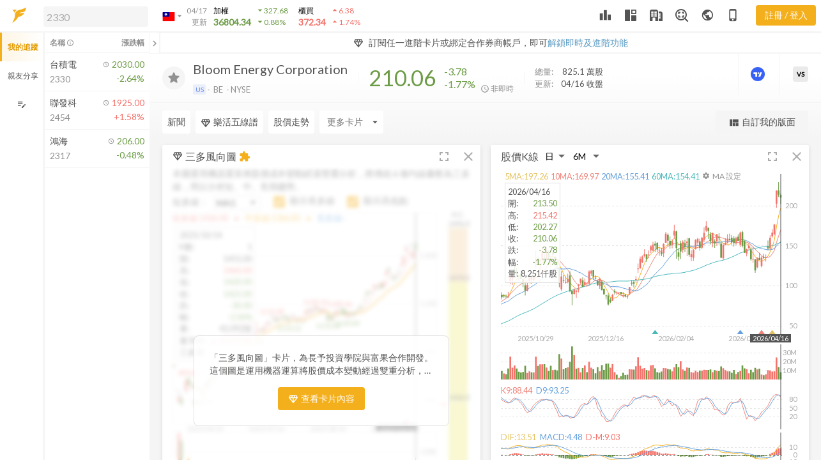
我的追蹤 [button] (23, 47)
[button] (93, 16)
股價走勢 (291, 121)
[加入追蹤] (173, 77)
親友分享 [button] (23, 75)
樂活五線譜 (229, 122)
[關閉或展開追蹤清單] (154, 43)
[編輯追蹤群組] (21, 104)
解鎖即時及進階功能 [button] (588, 42)
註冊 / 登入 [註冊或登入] (786, 15)
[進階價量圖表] (759, 74)
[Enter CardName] (351, 122)
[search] (95, 16)
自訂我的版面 (761, 122)
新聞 (176, 121)
